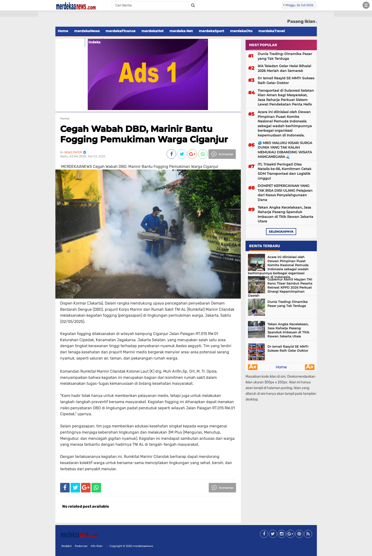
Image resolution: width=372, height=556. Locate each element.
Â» (309, 367)
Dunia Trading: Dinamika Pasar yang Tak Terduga (285, 56)
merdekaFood (70, 42)
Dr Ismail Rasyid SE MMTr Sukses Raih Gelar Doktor (286, 80)
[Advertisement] (19, 85)
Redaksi (66, 546)
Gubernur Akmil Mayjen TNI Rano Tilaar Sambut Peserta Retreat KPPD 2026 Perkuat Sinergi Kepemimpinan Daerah (280, 287)
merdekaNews (87, 31)
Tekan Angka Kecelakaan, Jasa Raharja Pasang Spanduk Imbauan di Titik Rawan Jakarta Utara (285, 214)
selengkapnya (281, 231)
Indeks (94, 42)
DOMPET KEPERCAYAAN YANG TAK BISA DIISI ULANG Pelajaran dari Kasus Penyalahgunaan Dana (285, 193)
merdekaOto (241, 31)
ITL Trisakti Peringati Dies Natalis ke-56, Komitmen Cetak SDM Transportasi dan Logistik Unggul (284, 171)
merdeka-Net (181, 31)
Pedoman (81, 546)
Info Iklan (96, 546)
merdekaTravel (271, 31)
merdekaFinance (120, 31)
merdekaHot (152, 31)
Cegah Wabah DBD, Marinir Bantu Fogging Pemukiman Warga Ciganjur (144, 134)
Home (63, 31)
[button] (19, 14)
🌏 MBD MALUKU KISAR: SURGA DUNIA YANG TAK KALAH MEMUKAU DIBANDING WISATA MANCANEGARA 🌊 (285, 150)
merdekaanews (143, 546)
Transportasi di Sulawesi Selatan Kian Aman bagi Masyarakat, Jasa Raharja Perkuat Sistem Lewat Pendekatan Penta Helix (286, 97)
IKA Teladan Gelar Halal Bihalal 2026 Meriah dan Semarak (284, 68)
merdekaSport (211, 31)
